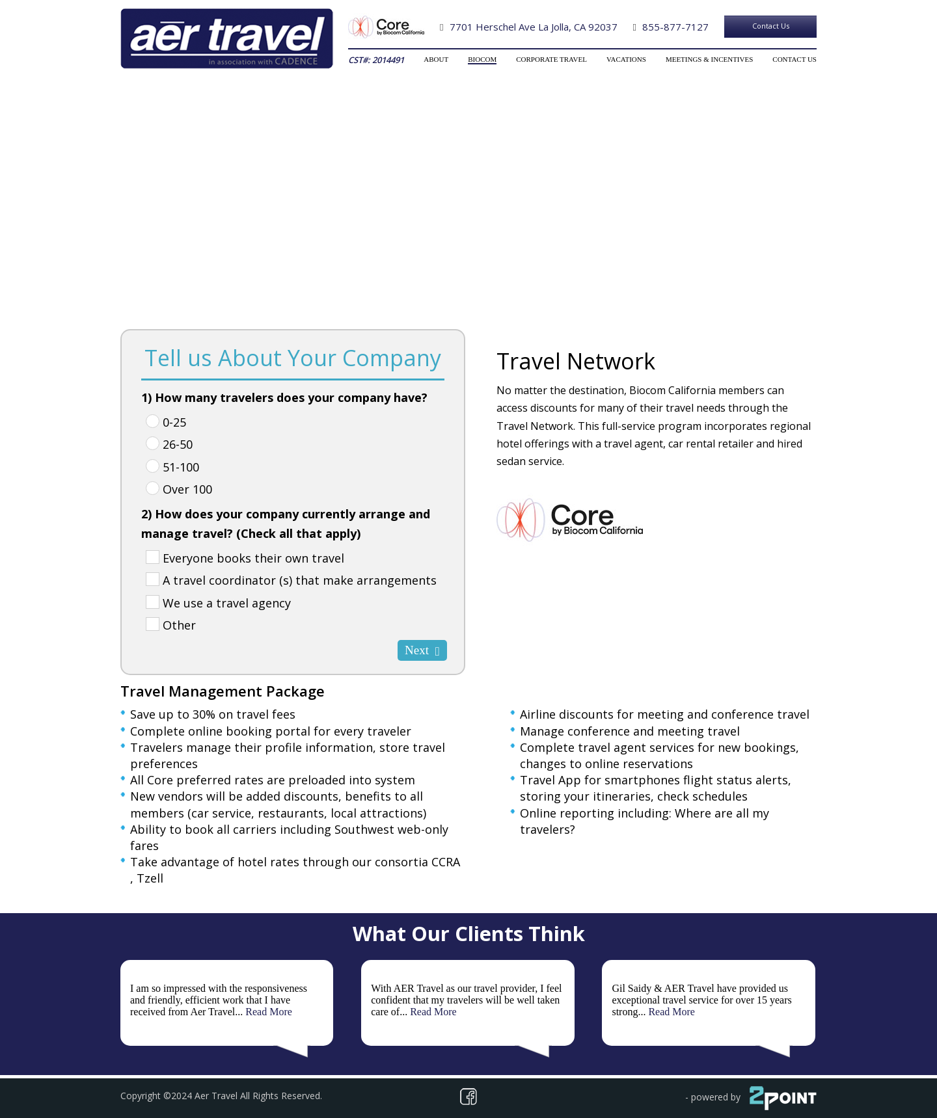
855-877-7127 (675, 26)
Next (422, 650)
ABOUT (436, 59)
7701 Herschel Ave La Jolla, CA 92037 (534, 26)
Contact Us (770, 26)
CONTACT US (794, 59)
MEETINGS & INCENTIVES (709, 59)
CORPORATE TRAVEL (551, 59)
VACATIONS (626, 59)
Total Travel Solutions (468, 246)
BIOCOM (482, 59)
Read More (268, 1011)
